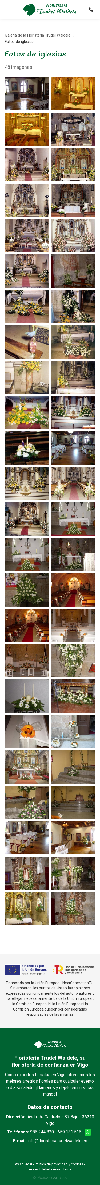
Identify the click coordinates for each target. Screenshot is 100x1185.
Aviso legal (23, 1164)
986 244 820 (42, 1131)
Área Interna (62, 1169)
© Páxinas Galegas (50, 1178)
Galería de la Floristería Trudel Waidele (37, 35)
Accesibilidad (39, 1169)
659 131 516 (69, 1131)
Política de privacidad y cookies (59, 1164)
